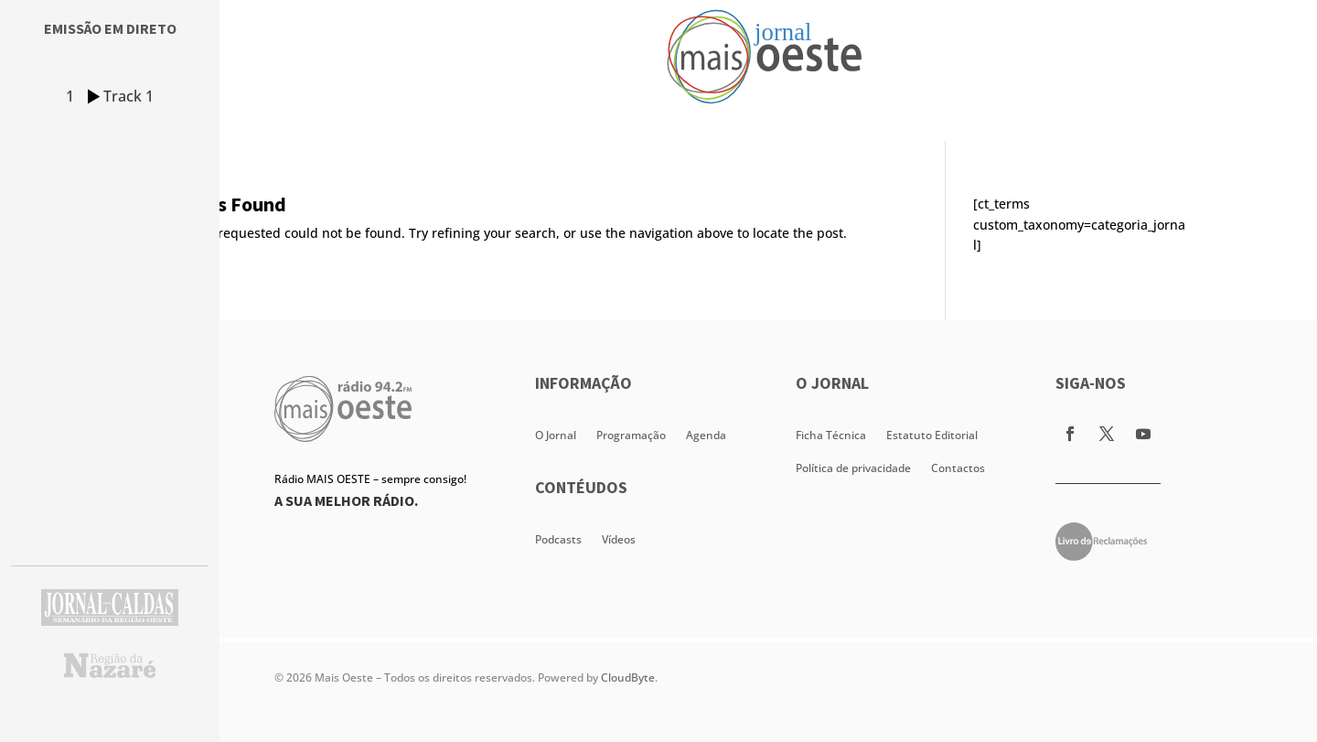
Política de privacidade (853, 468)
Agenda (706, 435)
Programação (631, 435)
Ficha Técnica (831, 435)
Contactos (958, 468)
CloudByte (628, 677)
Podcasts (558, 539)
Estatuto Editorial (932, 435)
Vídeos (619, 539)
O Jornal (555, 435)
